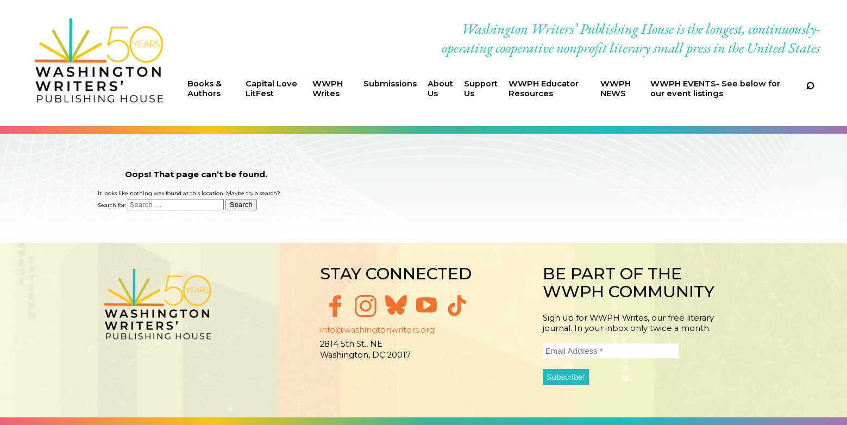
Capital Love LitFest (271, 88)
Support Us (481, 88)
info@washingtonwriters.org (377, 330)
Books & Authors (204, 88)
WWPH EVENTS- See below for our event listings (715, 88)
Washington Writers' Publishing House (99, 63)
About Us (440, 88)
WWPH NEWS (615, 88)
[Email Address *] (611, 350)
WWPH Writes (327, 88)
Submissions (390, 84)
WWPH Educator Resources (544, 88)
